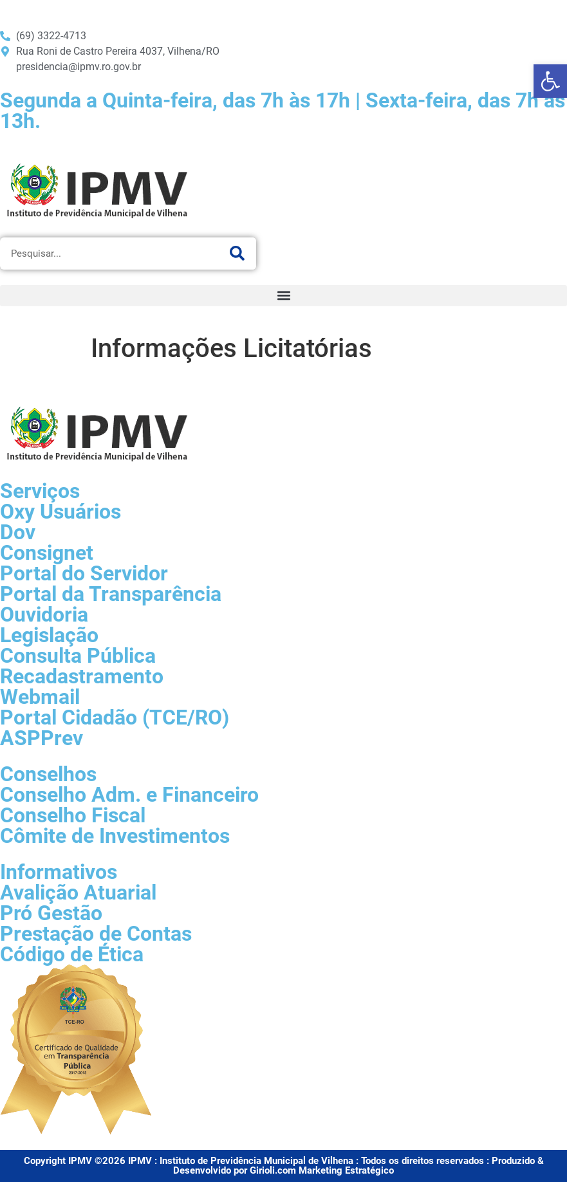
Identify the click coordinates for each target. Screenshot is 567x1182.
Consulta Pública (78, 655)
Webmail (40, 697)
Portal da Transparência (110, 594)
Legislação (49, 635)
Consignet (46, 552)
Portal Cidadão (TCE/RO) (114, 717)
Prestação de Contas (96, 933)
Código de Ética (72, 954)
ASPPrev (41, 738)
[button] (283, 295)
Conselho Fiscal (72, 815)
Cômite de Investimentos (115, 836)
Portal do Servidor (84, 573)
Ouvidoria (44, 614)
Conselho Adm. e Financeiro (129, 794)
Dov (17, 532)
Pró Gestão (51, 913)
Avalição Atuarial (78, 892)
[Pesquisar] (237, 253)
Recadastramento (81, 676)
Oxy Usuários (60, 511)
